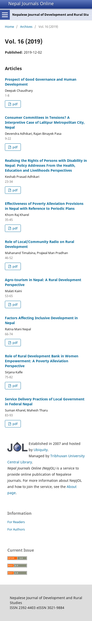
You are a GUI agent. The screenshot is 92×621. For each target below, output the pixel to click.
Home (9, 26)
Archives (26, 26)
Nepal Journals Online (31, 3)
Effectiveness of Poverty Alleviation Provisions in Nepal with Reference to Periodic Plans (44, 206)
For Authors (16, 529)
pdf (14, 104)
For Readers (16, 522)
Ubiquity (41, 449)
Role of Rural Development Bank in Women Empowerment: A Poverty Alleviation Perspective (41, 361)
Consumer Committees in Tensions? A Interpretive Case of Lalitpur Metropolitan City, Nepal (45, 122)
